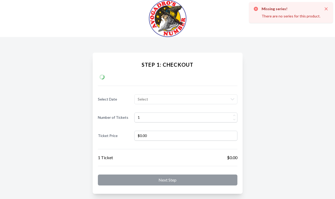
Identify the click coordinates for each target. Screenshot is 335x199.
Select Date (107, 99)
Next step (167, 179)
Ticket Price (108, 135)
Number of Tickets (113, 117)
